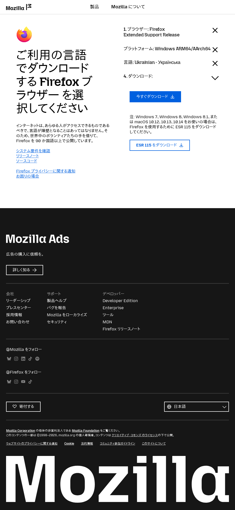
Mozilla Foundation (85, 430)
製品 (94, 7)
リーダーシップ (18, 300)
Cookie (69, 443)
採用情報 (14, 314)
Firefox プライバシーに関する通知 (45, 171)
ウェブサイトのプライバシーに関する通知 (31, 443)
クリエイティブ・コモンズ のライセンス (135, 435)
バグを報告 (56, 307)
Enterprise (113, 307)
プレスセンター (18, 307)
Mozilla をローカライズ (67, 314)
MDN (107, 322)
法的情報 (87, 443)
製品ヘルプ (57, 300)
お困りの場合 (27, 176)
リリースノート (27, 156)
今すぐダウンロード (155, 96)
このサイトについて (154, 443)
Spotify (37, 359)
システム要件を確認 (33, 151)
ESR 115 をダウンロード (159, 145)
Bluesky (9, 359)
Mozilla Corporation (20, 430)
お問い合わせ (18, 322)
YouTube (23, 382)
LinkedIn (23, 359)
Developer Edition (120, 300)
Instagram (16, 359)
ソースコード (26, 161)
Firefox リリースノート (121, 329)
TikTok (30, 359)
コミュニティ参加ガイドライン (117, 443)
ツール (108, 314)
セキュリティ (57, 322)
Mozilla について (128, 7)
